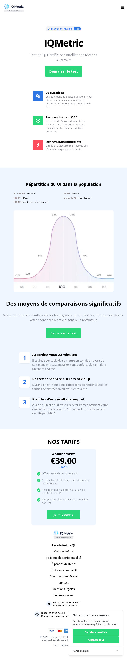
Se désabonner (63, 595)
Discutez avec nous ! (53, 612)
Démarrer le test (63, 71)
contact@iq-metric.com (66, 602)
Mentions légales (63, 589)
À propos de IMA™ (64, 564)
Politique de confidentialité (63, 558)
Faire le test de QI (63, 545)
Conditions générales (63, 576)
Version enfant (63, 551)
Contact (63, 583)
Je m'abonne (63, 515)
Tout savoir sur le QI (63, 570)
